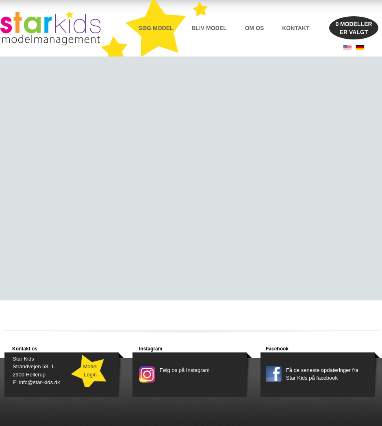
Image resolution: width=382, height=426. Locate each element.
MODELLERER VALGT (353, 28)
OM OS (254, 28)
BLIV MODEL (208, 28)
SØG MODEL (156, 28)
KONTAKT (295, 28)
